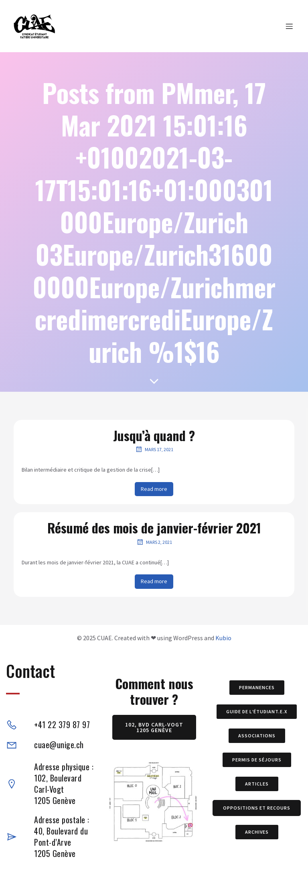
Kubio (223, 638)
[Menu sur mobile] (289, 26)
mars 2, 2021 (154, 542)
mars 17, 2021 (154, 449)
